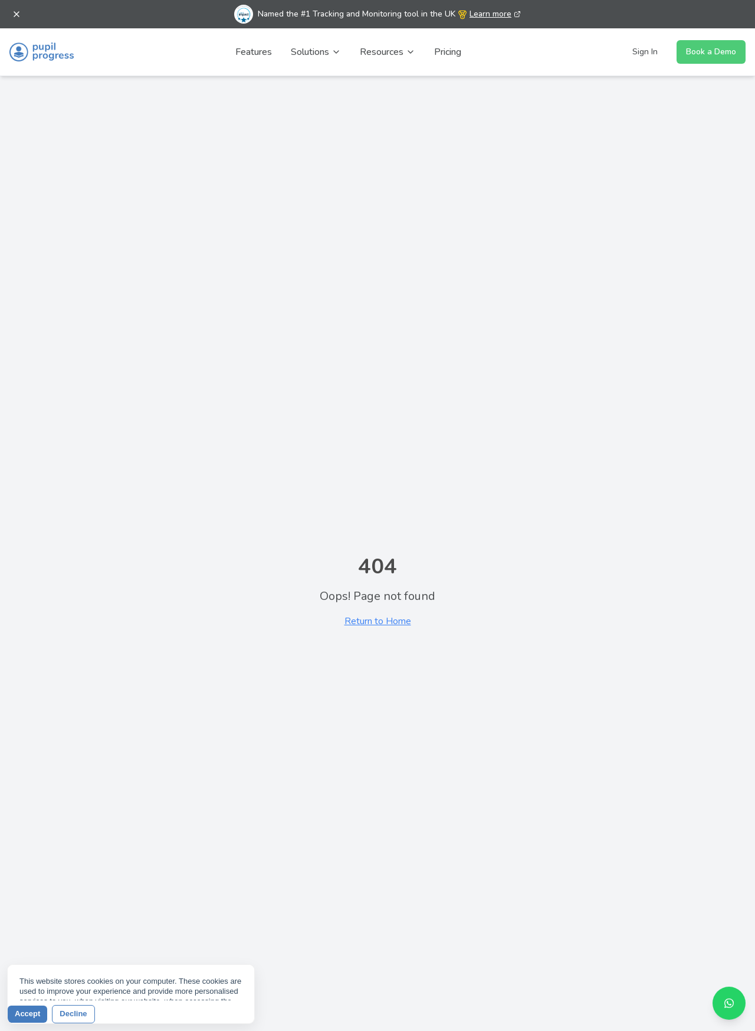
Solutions (316, 51)
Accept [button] (27, 1013)
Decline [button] (73, 1013)
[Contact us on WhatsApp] (729, 1000)
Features (253, 51)
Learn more (495, 13)
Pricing (447, 51)
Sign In (645, 51)
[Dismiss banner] (16, 14)
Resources (387, 51)
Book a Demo (711, 51)
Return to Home (377, 621)
